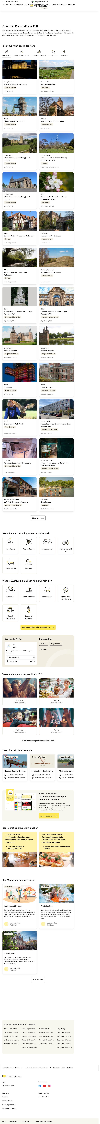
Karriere (5, 1097)
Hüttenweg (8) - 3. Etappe (51, 273)
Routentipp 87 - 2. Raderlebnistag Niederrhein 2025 (54, 159)
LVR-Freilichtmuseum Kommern (16, 502)
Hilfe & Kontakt (43, 1097)
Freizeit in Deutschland (10, 1068)
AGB (4, 1121)
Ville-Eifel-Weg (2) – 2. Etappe (52, 121)
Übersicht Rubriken (9, 1109)
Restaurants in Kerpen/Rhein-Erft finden (56, 847)
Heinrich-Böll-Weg (48, 84)
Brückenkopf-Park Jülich (13, 424)
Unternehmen (7, 1101)
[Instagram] (49, 1086)
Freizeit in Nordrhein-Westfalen (34, 1068)
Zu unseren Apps (8, 1086)
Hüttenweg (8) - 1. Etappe (14, 121)
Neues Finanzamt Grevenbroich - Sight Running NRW (56, 425)
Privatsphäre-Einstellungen (43, 1121)
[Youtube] (44, 1086)
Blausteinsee (46, 502)
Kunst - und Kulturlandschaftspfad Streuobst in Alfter (54, 198)
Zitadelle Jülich (47, 387)
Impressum (26, 1121)
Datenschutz (14, 1121)
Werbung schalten (9, 1105)
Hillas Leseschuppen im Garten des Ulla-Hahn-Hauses (54, 464)
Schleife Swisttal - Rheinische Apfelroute (15, 274)
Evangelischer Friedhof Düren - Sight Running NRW (18, 313)
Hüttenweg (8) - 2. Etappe (51, 236)
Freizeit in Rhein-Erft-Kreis (61, 1068)
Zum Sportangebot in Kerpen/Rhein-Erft (14, 847)
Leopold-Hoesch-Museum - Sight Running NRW (54, 313)
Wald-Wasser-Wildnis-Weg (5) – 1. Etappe (17, 159)
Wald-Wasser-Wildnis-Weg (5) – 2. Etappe (17, 198)
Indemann (8, 387)
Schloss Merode (10, 351)
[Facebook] (39, 1086)
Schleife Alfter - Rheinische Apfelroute (19, 236)
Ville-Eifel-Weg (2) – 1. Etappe (15, 84)
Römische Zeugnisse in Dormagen (17, 463)
